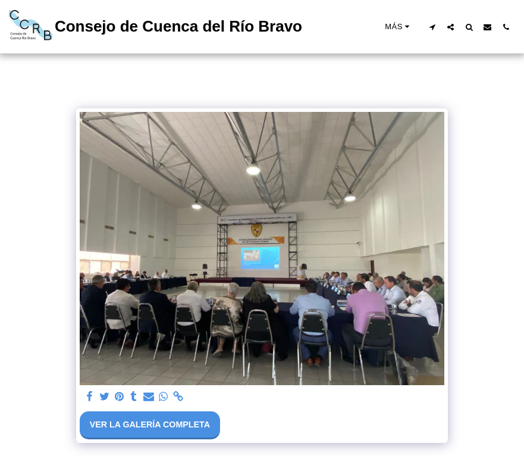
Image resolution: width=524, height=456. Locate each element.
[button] (432, 27)
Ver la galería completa (150, 424)
